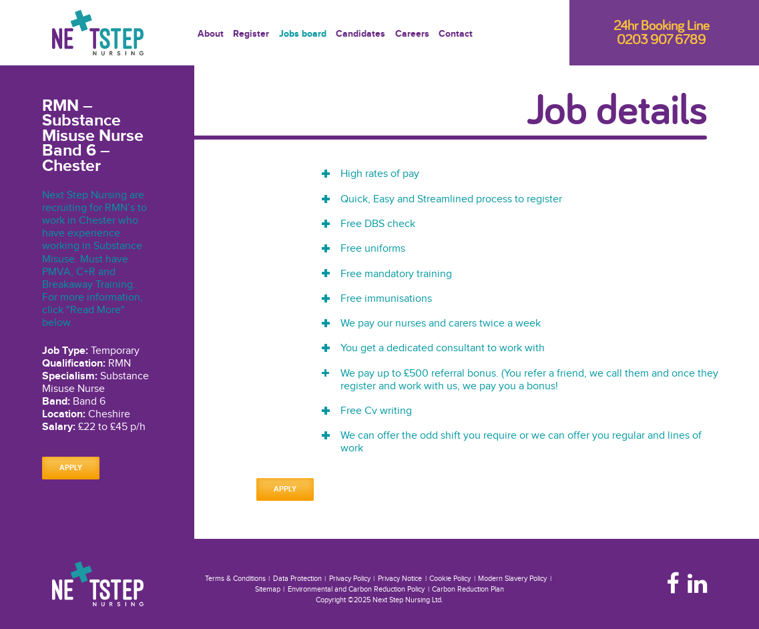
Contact (456, 34)
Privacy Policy (349, 578)
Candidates (360, 34)
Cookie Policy (450, 578)
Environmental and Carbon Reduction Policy (356, 589)
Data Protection (297, 578)
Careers (412, 34)
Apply (70, 467)
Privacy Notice (400, 578)
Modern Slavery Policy (512, 578)
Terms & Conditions (235, 578)
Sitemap (267, 589)
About (211, 34)
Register (251, 34)
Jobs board (302, 34)
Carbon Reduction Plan (468, 589)
